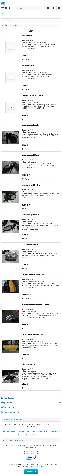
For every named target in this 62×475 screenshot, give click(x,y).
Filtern (6, 20)
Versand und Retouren (25, 435)
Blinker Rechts (28, 65)
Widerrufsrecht (39, 435)
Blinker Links (27, 35)
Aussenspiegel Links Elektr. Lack (35, 304)
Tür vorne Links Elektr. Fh (33, 334)
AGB (3, 431)
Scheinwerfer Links (30, 245)
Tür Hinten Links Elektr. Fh (33, 274)
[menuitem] (5, 8)
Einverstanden (31, 472)
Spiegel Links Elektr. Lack (32, 95)
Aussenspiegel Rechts (31, 125)
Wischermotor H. (29, 364)
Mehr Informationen (37, 466)
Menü (5, 7)
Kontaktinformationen (34, 431)
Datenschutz (11, 431)
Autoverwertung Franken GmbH (12, 419)
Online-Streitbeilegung (51, 431)
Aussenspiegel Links (30, 155)
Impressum (21, 431)
